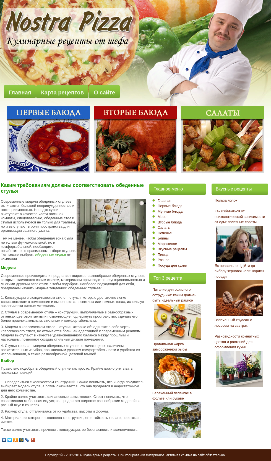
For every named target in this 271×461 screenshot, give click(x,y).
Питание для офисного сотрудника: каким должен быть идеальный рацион (174, 294)
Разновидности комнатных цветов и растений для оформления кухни (237, 341)
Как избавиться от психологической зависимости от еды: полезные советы (240, 216)
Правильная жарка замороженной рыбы (169, 347)
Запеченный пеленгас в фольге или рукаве (172, 396)
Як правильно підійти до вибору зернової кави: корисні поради (240, 271)
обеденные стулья (50, 255)
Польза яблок (226, 200)
